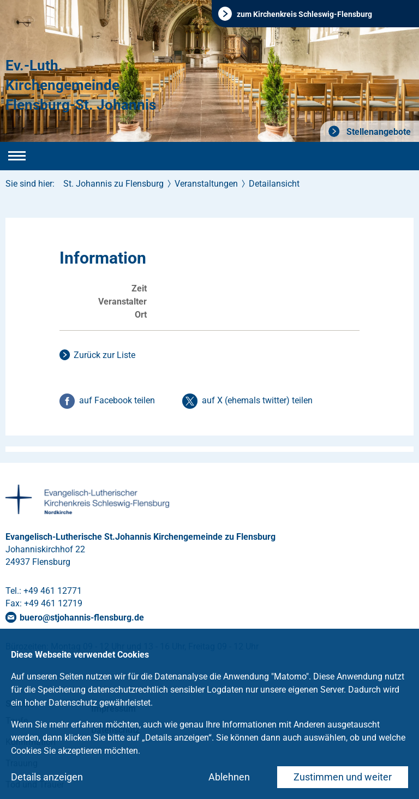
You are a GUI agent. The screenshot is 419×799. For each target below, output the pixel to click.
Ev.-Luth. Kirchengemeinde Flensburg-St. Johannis (80, 85)
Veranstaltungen (206, 183)
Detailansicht (274, 183)
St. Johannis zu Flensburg (113, 183)
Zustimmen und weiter (343, 777)
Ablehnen (229, 777)
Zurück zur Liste (104, 355)
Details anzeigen (47, 777)
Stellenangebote (377, 132)
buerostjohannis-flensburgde (82, 617)
